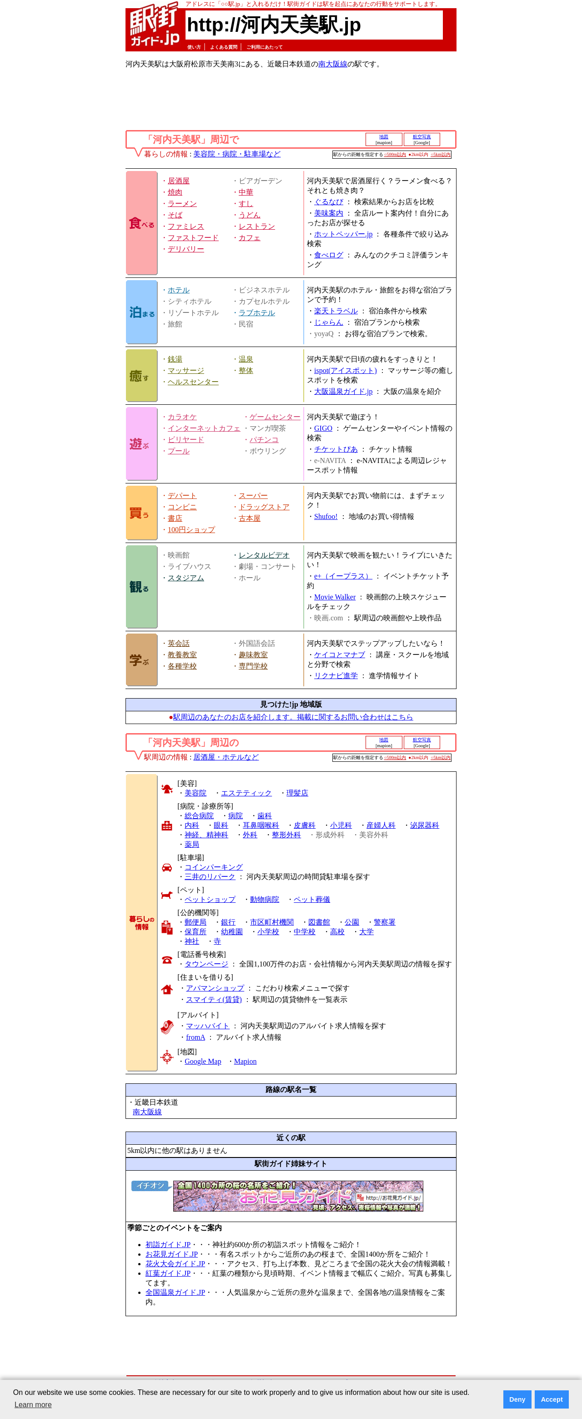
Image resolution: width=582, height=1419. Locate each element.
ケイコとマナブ (339, 655)
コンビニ (182, 507)
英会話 (179, 643)
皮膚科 (305, 825)
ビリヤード (186, 439)
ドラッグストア (264, 507)
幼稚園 (232, 932)
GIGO (323, 428)
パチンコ (264, 439)
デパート (182, 495)
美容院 (195, 793)
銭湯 (175, 359)
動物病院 (264, 899)
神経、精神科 (206, 835)
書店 (175, 518)
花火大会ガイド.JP (175, 1264)
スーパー (253, 495)
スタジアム (186, 578)
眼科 (221, 825)
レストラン (257, 226)
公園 (352, 922)
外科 (250, 835)
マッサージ (186, 370)
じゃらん (328, 322)
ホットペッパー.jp (343, 234)
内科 (192, 825)
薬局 (192, 844)
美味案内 (328, 213)
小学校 (268, 932)
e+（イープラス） (343, 576)
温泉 (246, 359)
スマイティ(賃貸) (214, 999)
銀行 (228, 922)
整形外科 (286, 835)
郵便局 (195, 922)
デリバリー (186, 249)
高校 (337, 932)
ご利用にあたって (264, 47)
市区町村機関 (272, 922)
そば (175, 215)
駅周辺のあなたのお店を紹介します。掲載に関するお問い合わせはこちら (293, 717)
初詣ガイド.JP (168, 1244)
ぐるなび (328, 202)
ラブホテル (257, 313)
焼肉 (175, 192)
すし (246, 203)
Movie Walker (335, 597)
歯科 (264, 816)
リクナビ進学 (336, 675)
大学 (366, 932)
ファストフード (193, 238)
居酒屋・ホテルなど (226, 757)
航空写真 (422, 136)
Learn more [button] (33, 1405)
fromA (195, 1037)
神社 (192, 941)
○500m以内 (395, 154)
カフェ (250, 238)
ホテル (179, 290)
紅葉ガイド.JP (168, 1273)
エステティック (246, 793)
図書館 (319, 922)
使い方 (194, 47)
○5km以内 (441, 154)
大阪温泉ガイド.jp (343, 391)
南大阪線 (332, 64)
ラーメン (182, 203)
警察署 (385, 922)
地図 (383, 136)
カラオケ (182, 417)
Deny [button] (517, 1399)
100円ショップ (191, 529)
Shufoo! (326, 516)
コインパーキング (214, 867)
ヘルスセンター (193, 382)
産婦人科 (381, 825)
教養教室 (182, 655)
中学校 (305, 932)
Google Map (203, 1061)
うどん (250, 215)
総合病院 (199, 816)
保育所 (195, 932)
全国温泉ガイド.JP (175, 1292)
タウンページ (206, 964)
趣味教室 (253, 655)
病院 (235, 816)
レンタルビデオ (264, 555)
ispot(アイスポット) (345, 370)
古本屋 (250, 518)
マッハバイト (208, 1026)
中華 (246, 192)
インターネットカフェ (204, 428)
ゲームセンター (275, 417)
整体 (246, 370)
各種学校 (182, 666)
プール (179, 451)
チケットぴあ (336, 449)
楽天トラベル (336, 311)
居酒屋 (179, 181)
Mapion (245, 1061)
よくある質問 (223, 47)
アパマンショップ (215, 988)
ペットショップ (210, 899)
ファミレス (186, 226)
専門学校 (253, 666)
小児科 (341, 825)
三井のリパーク (210, 877)
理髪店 (297, 793)
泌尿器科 (424, 825)
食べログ (328, 255)
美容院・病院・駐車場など (237, 154)
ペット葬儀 (312, 899)
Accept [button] (552, 1399)
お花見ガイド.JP (172, 1254)
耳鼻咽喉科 (261, 825)
